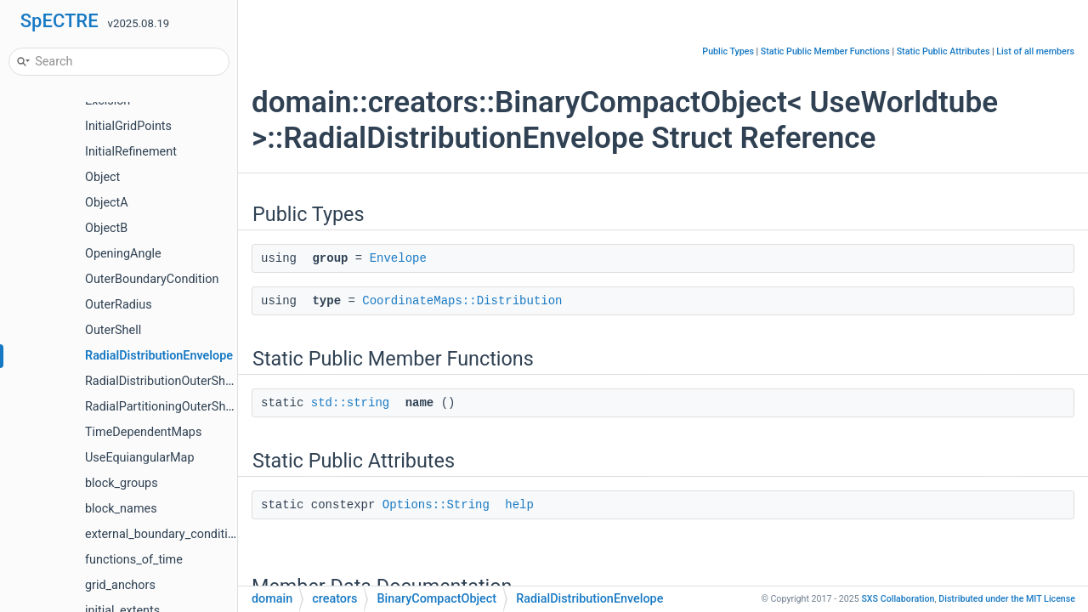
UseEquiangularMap (140, 457)
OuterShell (113, 330)
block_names (121, 509)
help (519, 505)
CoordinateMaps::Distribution (462, 301)
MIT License (1006, 598)
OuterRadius (118, 305)
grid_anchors (120, 585)
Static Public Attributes (943, 51)
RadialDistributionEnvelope (159, 355)
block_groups (121, 483)
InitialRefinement (131, 151)
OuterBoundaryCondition (151, 279)
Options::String (436, 505)
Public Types (728, 51)
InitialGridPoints (128, 126)
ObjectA (106, 203)
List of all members (1035, 51)
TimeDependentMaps (143, 432)
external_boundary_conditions (166, 534)
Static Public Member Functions (825, 51)
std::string (350, 403)
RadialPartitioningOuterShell (161, 407)
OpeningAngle (123, 253)
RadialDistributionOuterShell (161, 381)
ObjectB (106, 228)
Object (102, 177)
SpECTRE (59, 20)
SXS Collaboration (897, 598)
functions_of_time (134, 559)
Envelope (398, 258)
